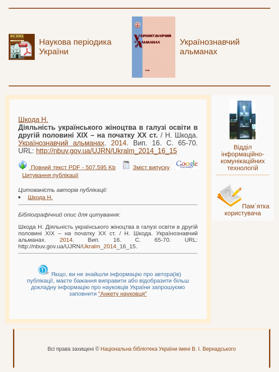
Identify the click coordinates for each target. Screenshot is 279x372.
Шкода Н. (33, 119)
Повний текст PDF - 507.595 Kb (72, 167)
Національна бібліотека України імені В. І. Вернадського (168, 349)
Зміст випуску (151, 167)
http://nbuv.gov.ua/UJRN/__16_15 (106, 151)
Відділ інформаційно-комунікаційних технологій (242, 157)
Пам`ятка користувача (246, 210)
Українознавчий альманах (61, 143)
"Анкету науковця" (122, 293)
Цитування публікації (50, 175)
